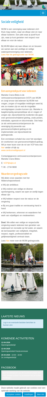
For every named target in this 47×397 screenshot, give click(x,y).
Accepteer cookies (14, 394)
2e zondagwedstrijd (8, 357)
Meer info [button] (40, 394)
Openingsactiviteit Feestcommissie (14, 351)
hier (3, 147)
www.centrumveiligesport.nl (13, 150)
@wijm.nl (10, 163)
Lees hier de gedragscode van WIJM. (18, 55)
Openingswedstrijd (8, 345)
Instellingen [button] (28, 394)
